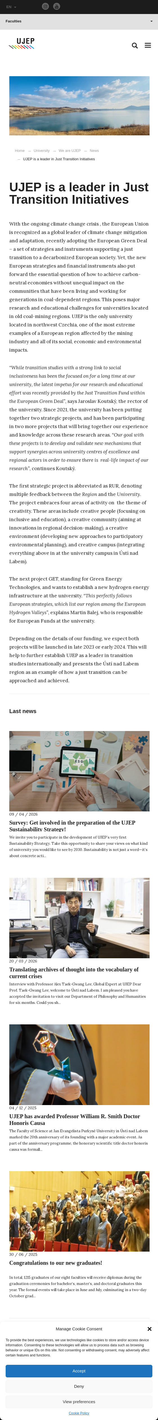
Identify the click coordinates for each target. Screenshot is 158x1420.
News (91, 151)
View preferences (79, 1401)
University (42, 151)
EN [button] (11, 7)
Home (20, 151)
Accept (79, 1370)
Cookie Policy (79, 1413)
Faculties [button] (79, 21)
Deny (79, 1386)
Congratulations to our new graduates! (55, 1263)
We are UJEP (70, 151)
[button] (149, 1329)
